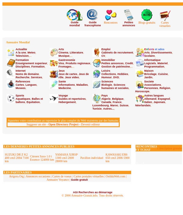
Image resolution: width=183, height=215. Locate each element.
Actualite (21, 49)
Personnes (151, 88)
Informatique (152, 60)
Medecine (64, 88)
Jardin (148, 77)
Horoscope (142, 91)
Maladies (82, 84)
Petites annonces (128, 24)
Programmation (154, 66)
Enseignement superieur (31, 63)
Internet (21, 70)
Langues (31, 84)
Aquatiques (23, 98)
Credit (129, 63)
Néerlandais (143, 105)
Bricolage (150, 74)
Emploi (105, 49)
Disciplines (23, 66)
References (23, 81)
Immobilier (108, 60)
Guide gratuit (79, 179)
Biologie (106, 84)
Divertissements (161, 52)
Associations (152, 84)
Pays (104, 95)
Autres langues (154, 95)
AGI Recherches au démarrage (92, 192)
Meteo (31, 52)
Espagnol (164, 98)
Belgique (117, 98)
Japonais (159, 102)
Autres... (108, 108)
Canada (106, 102)
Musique (64, 55)
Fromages (64, 66)
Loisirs (105, 70)
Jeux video (72, 77)
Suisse (124, 105)
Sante (62, 81)
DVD (116, 77)
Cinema (63, 52)
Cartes (20, 84)
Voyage (63, 95)
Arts (61, 49)
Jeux (61, 70)
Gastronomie (66, 60)
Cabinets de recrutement (117, 52)
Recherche (22, 77)
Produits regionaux (78, 63)
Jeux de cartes (67, 74)
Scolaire (149, 55)
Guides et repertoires (72, 98)
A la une (21, 52)
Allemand (150, 98)
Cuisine (163, 74)
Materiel (163, 63)
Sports (20, 95)
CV (103, 55)
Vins (61, 63)
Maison (149, 70)
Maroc (114, 105)
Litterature (76, 52)
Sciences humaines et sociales (115, 86)
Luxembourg (100, 105)
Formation (22, 60)
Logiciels (150, 63)
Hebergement (67, 102)
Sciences (107, 81)
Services (36, 77)
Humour (106, 77)
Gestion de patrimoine (115, 66)
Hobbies (122, 74)
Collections (108, 74)
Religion (165, 88)
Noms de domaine (27, 74)
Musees (21, 88)
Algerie (106, 98)
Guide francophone (93, 24)
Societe (149, 81)
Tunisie (97, 108)
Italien (148, 102)
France (117, 102)
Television (22, 55)
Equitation (33, 102)
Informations (66, 84)
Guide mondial (74, 24)
